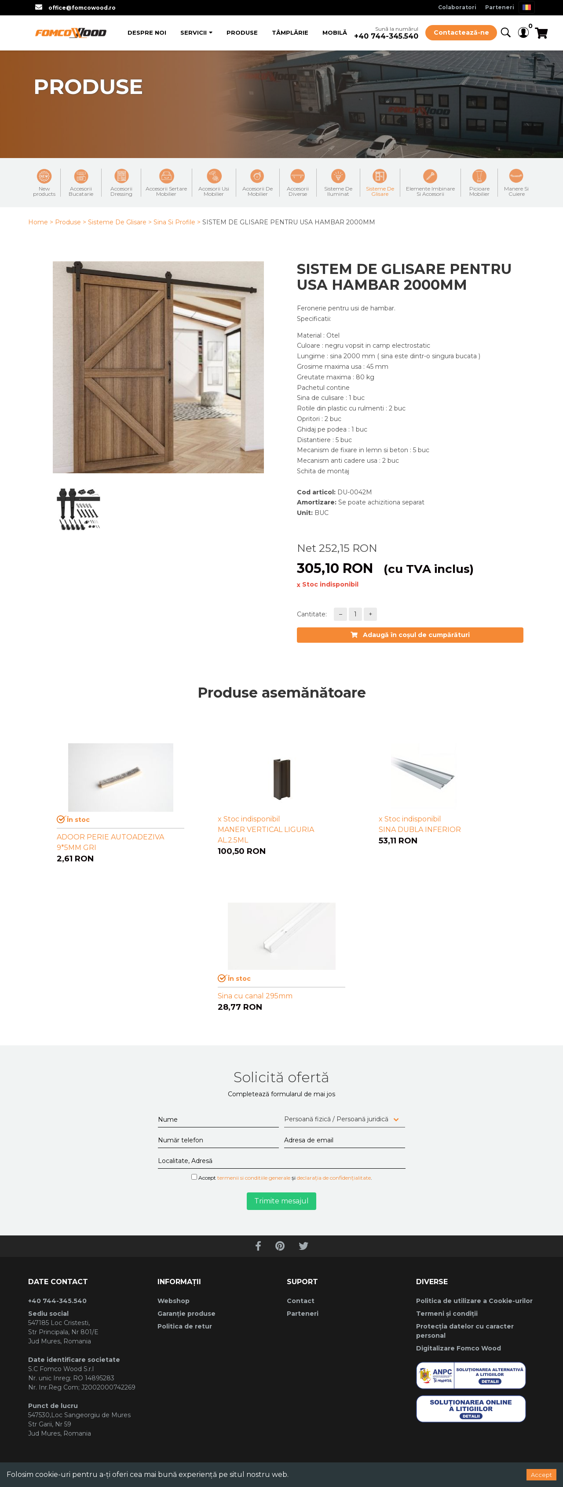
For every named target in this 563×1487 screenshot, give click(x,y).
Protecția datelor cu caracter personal (465, 1330)
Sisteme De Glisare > (120, 222)
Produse (242, 32)
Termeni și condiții (447, 1314)
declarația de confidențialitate (334, 1177)
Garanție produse (186, 1314)
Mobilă (334, 32)
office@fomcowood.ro (82, 7)
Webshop (173, 1301)
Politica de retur (184, 1326)
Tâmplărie (290, 32)
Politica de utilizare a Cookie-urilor (474, 1301)
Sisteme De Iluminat (338, 183)
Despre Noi (147, 32)
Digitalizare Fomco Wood (458, 1348)
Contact (300, 1301)
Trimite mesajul (281, 1201)
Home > (40, 222)
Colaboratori (457, 7)
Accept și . (281, 1177)
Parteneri (499, 7)
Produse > (70, 222)
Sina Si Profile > (177, 222)
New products (44, 183)
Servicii (193, 32)
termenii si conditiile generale (253, 1177)
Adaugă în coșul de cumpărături (410, 635)
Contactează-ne (461, 32)
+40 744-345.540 (386, 36)
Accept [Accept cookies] (541, 1474)
